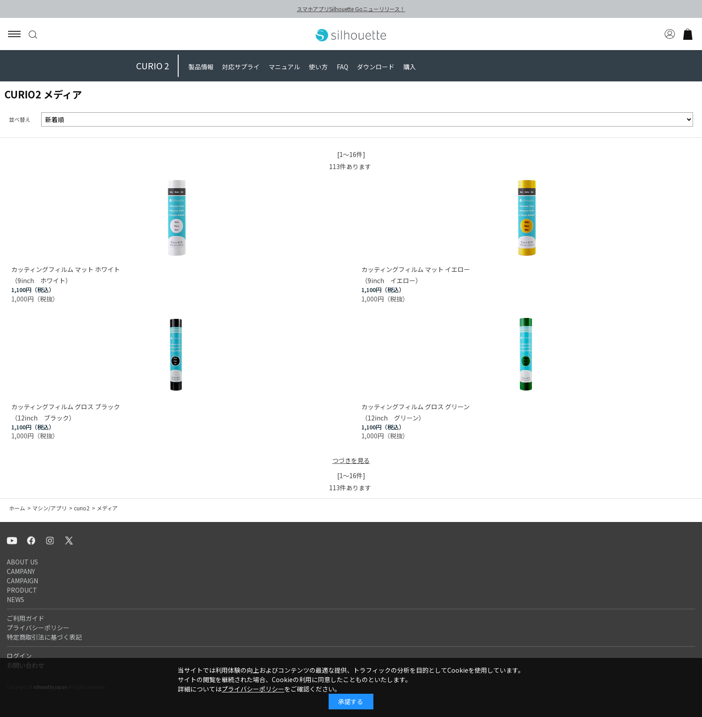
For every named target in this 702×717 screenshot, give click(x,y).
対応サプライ (241, 66)
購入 (409, 66)
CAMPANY (21, 571)
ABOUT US (22, 561)
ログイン (19, 655)
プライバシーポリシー (38, 627)
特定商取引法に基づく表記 (44, 636)
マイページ (670, 34)
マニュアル (284, 66)
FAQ (342, 66)
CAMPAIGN (22, 580)
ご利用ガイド (25, 618)
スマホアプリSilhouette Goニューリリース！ (351, 9)
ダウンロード (375, 66)
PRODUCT (22, 589)
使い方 (318, 66)
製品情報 (201, 66)
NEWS (15, 599)
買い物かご (688, 34)
